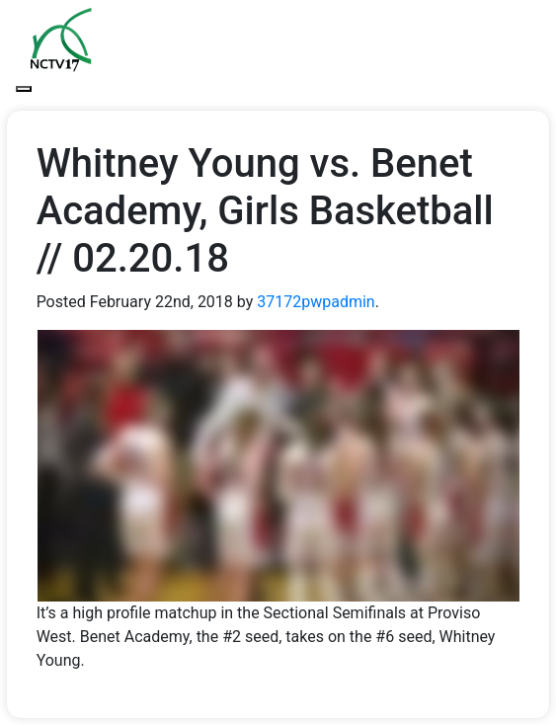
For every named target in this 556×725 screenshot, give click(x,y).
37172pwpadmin (315, 301)
